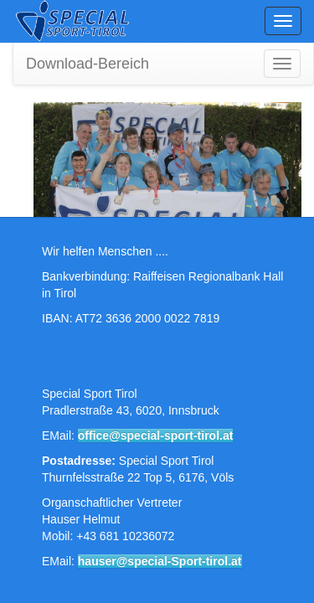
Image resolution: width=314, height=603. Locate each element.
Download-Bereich (87, 63)
